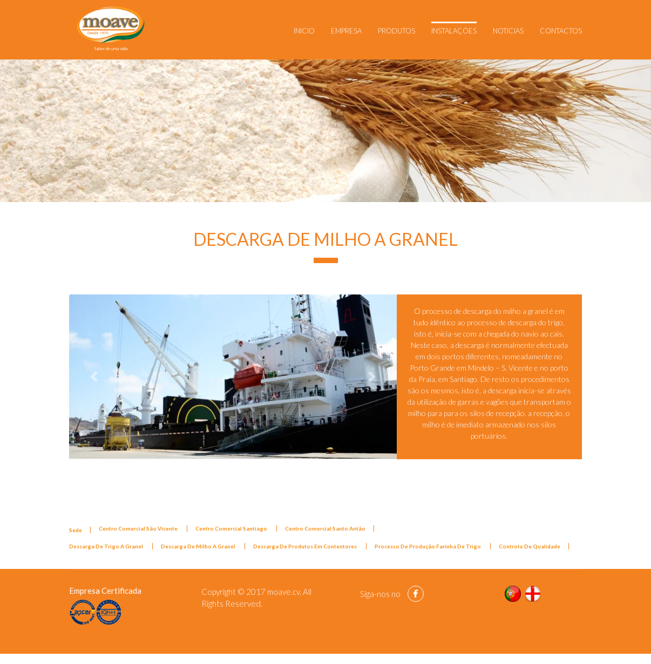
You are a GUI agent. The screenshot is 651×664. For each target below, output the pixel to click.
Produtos (396, 30)
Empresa (346, 30)
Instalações (454, 30)
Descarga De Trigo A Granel (106, 546)
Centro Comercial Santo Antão (325, 528)
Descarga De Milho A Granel (198, 546)
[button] (93, 376)
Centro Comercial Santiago (231, 528)
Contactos (561, 30)
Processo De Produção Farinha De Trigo (428, 546)
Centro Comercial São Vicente (139, 528)
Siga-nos (375, 594)
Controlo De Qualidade (529, 546)
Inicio (304, 30)
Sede (75, 530)
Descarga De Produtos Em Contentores (305, 546)
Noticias (508, 30)
